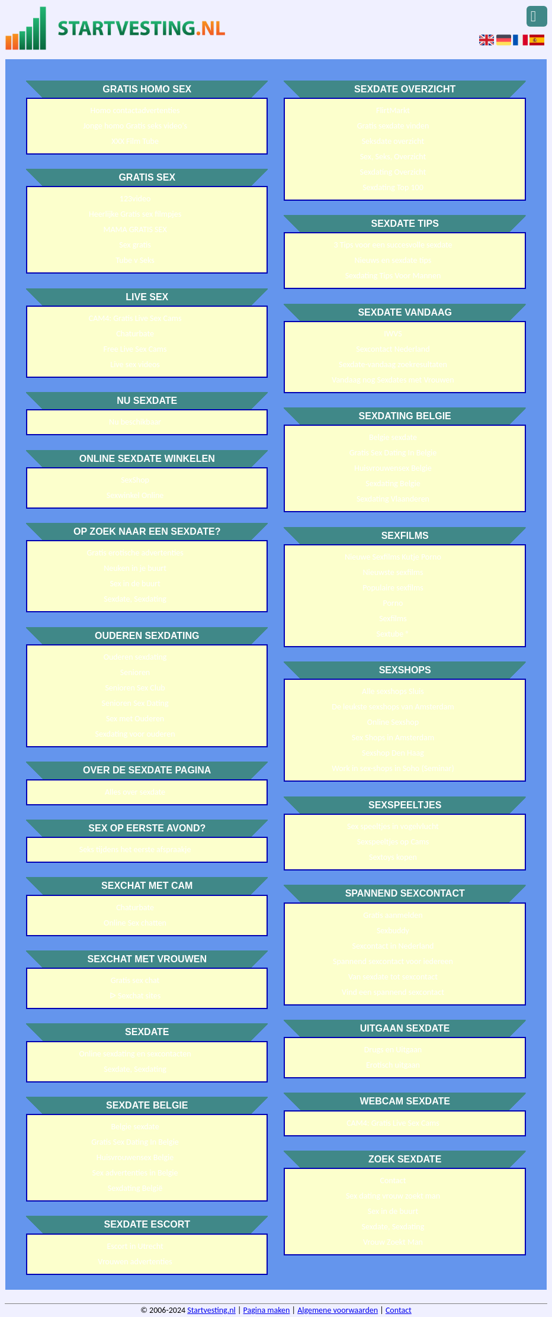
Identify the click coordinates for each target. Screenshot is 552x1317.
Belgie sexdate (135, 1127)
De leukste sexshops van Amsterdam (393, 707)
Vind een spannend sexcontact (393, 992)
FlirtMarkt (393, 110)
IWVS (393, 334)
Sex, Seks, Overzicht (393, 157)
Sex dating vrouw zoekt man (393, 1196)
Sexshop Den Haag (393, 753)
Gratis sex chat (135, 980)
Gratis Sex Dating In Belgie (135, 1142)
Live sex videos (135, 364)
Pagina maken (266, 1310)
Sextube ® (392, 634)
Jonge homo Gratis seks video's (135, 126)
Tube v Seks (134, 260)
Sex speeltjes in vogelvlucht (393, 826)
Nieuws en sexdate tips (393, 260)
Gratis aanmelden (392, 915)
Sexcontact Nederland (392, 349)
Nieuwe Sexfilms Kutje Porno (393, 557)
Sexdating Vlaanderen (393, 499)
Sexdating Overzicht (393, 172)
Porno (393, 603)
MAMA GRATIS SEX (134, 229)
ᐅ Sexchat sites (135, 996)
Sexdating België (135, 1188)
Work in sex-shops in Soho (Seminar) (393, 768)
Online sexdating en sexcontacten (135, 1054)
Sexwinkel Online (135, 495)
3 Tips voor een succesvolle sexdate (392, 245)
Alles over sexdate (135, 792)
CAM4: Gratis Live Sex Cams (135, 318)
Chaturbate (135, 334)
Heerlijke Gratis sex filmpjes (135, 214)
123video (135, 199)
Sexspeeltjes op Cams (393, 842)
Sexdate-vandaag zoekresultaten (393, 364)
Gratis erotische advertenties (134, 553)
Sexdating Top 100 (392, 187)
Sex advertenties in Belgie (135, 1173)
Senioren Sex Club (135, 688)
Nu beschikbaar (135, 422)
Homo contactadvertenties (135, 110)
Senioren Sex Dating (135, 703)
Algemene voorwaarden (337, 1310)
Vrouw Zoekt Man (393, 1242)
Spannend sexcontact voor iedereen (393, 961)
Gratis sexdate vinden (393, 126)
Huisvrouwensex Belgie (135, 1157)
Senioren (135, 672)
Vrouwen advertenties (135, 1262)
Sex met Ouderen (135, 719)
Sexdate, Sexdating (135, 599)
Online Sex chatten (135, 923)
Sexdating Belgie (392, 483)
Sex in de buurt (135, 584)
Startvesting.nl (211, 1310)
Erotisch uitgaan (393, 1065)
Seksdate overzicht (393, 141)
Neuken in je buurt (135, 568)
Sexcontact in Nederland (393, 946)
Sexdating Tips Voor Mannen (393, 276)
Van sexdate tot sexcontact (393, 977)
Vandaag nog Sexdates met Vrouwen (393, 380)
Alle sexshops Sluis (393, 691)
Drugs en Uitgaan (393, 1050)
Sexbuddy (393, 931)
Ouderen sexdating (135, 657)
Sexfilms (393, 618)
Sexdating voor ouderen (135, 734)
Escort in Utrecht (135, 1246)
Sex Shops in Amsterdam (393, 738)
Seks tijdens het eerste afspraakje (135, 849)
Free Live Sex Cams (135, 349)
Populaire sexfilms (392, 588)
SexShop (135, 480)
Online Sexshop (393, 722)
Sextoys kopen (393, 857)
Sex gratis (134, 245)
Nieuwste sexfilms (392, 572)
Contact (393, 1180)
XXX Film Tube (135, 141)
